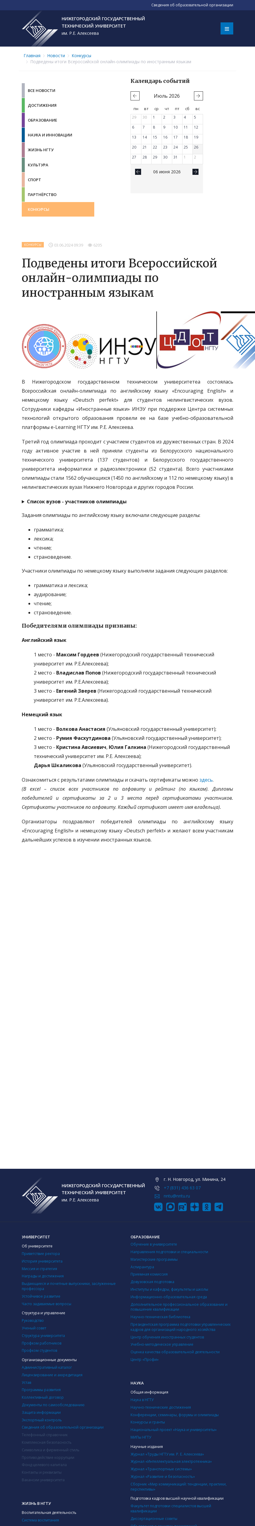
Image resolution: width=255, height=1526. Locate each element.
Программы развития (41, 1389)
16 (165, 137)
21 (145, 147)
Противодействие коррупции (48, 1457)
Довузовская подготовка (152, 1281)
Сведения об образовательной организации (63, 1427)
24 (175, 147)
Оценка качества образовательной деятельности (175, 1351)
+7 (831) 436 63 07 (182, 1188)
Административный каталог (47, 1367)
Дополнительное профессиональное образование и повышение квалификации (179, 1307)
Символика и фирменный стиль (50, 1449)
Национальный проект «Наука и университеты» (174, 1429)
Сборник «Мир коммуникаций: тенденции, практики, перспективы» (179, 1487)
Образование (42, 120)
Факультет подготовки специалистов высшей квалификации (171, 1508)
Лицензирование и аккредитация (52, 1374)
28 (145, 157)
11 (186, 127)
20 (134, 147)
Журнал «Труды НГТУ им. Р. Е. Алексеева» (167, 1454)
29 (134, 117)
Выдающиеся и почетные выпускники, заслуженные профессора (69, 1286)
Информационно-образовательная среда (169, 1296)
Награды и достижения (43, 1276)
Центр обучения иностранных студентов (167, 1337)
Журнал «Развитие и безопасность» (163, 1476)
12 (196, 127)
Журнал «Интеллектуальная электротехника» (171, 1461)
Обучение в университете (154, 1244)
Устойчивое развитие (41, 1296)
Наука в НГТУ (142, 1399)
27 (134, 157)
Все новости (41, 90)
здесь (206, 779)
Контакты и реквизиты (42, 1472)
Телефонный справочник (45, 1434)
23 (165, 147)
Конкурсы (81, 55)
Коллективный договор (43, 1397)
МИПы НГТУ (141, 1437)
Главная (32, 55)
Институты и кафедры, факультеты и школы (169, 1289)
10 (175, 127)
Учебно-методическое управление (162, 1344)
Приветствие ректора (41, 1253)
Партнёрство (42, 194)
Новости (56, 55)
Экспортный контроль (42, 1420)
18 (186, 137)
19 (196, 137)
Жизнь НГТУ (40, 149)
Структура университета (43, 1335)
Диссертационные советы (154, 1518)
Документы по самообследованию (53, 1404)
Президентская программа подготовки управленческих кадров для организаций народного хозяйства (181, 1327)
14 (145, 137)
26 (196, 147)
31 (175, 157)
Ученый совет (34, 1328)
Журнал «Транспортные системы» (161, 1469)
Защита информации (41, 1412)
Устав (26, 1382)
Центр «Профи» (145, 1359)
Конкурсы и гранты (148, 1422)
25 (186, 147)
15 (155, 137)
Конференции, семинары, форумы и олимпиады (175, 1414)
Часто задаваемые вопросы (46, 1303)
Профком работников (41, 1343)
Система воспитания (40, 1520)
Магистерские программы (154, 1259)
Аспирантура (142, 1266)
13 (134, 137)
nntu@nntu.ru (177, 1196)
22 (155, 147)
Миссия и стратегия (39, 1268)
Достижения (42, 105)
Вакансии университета (43, 1479)
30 (145, 117)
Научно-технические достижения (161, 1407)
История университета (42, 1261)
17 (175, 137)
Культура (38, 165)
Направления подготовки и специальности (169, 1251)
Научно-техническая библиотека (160, 1316)
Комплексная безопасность (47, 1442)
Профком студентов (39, 1350)
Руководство (33, 1320)
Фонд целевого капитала (44, 1464)
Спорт (34, 179)
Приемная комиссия (149, 1274)
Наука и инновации (50, 135)
